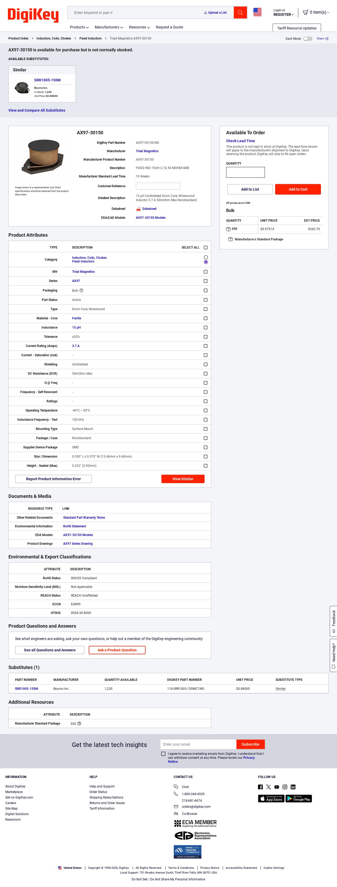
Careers (10, 803)
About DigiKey (15, 786)
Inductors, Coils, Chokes (54, 38)
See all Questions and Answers (50, 650)
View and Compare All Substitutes (36, 110)
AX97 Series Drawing (78, 544)
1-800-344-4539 (189, 794)
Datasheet (146, 209)
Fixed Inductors (91, 38)
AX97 (76, 281)
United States (70, 868)
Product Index (18, 38)
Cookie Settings (274, 868)
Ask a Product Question (117, 650)
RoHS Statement (74, 526)
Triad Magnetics (147, 151)
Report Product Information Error (53, 479)
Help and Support (102, 786)
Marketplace (14, 792)
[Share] (323, 38)
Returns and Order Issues (107, 803)
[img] (33, 15)
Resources (137, 27)
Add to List (250, 189)
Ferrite (76, 318)
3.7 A (76, 346)
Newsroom (13, 819)
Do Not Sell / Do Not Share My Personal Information (168, 879)
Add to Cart (298, 189)
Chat (181, 787)
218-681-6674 (188, 800)
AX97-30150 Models (151, 218)
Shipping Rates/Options (106, 797)
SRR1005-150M (47, 80)
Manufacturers (107, 27)
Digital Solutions (17, 814)
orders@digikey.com (192, 807)
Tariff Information (102, 808)
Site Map (11, 808)
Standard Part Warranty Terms (84, 517)
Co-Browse (185, 814)
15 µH (76, 327)
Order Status (98, 792)
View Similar (183, 479)
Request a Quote (169, 27)
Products (77, 27)
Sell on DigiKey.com (19, 797)
